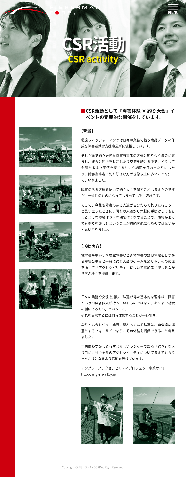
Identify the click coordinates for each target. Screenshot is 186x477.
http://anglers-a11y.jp (98, 374)
